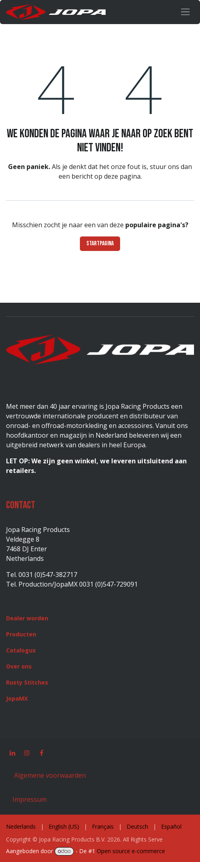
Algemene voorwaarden (49, 775)
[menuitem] (21, 826)
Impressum (29, 799)
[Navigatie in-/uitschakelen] (185, 12)
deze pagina (122, 176)
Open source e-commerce (131, 851)
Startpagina (100, 243)
